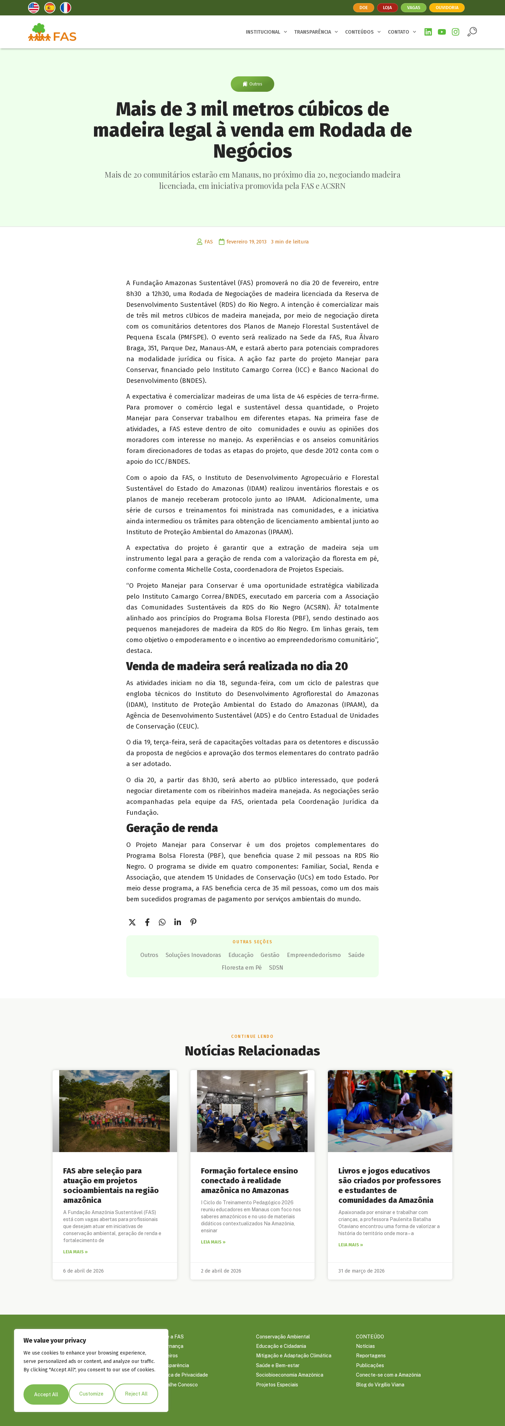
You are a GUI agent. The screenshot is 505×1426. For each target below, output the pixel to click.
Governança (169, 1345)
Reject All (91, 1394)
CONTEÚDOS (363, 32)
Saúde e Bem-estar (277, 1366)
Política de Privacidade (182, 1377)
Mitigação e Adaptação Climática (293, 1356)
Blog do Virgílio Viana (380, 1387)
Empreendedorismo (193, 966)
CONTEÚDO (370, 1335)
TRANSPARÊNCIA (316, 32)
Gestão (328, 954)
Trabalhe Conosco (177, 1387)
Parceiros (167, 1356)
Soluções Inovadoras (231, 954)
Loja (384, 7)
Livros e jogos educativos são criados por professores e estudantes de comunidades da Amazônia (389, 1183)
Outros (255, 84)
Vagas (413, 7)
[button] (472, 31)
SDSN (333, 966)
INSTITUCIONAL (266, 32)
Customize (45, 1394)
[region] (91, 1373)
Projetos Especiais (277, 1387)
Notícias (365, 1345)
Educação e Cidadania (281, 1345)
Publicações (370, 1366)
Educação (290, 954)
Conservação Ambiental (283, 1335)
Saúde (245, 966)
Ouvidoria (451, 7)
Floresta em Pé (289, 966)
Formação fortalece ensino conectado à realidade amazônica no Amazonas (249, 1178)
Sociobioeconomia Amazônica (289, 1377)
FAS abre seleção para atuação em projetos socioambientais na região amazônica (111, 1183)
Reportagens (371, 1356)
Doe (359, 7)
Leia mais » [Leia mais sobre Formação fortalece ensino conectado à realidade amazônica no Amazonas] (213, 1239)
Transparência (172, 1366)
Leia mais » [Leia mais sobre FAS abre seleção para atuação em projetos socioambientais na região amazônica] (75, 1249)
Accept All (137, 1394)
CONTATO (402, 32)
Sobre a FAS (170, 1335)
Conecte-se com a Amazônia (388, 1377)
